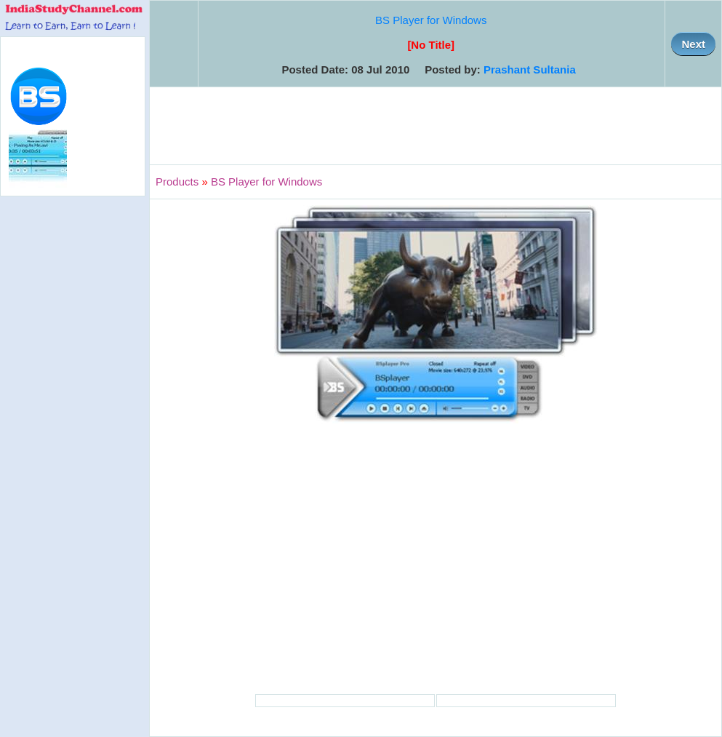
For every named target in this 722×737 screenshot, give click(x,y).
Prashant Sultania (530, 69)
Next (693, 44)
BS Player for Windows (430, 20)
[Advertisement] (435, 126)
